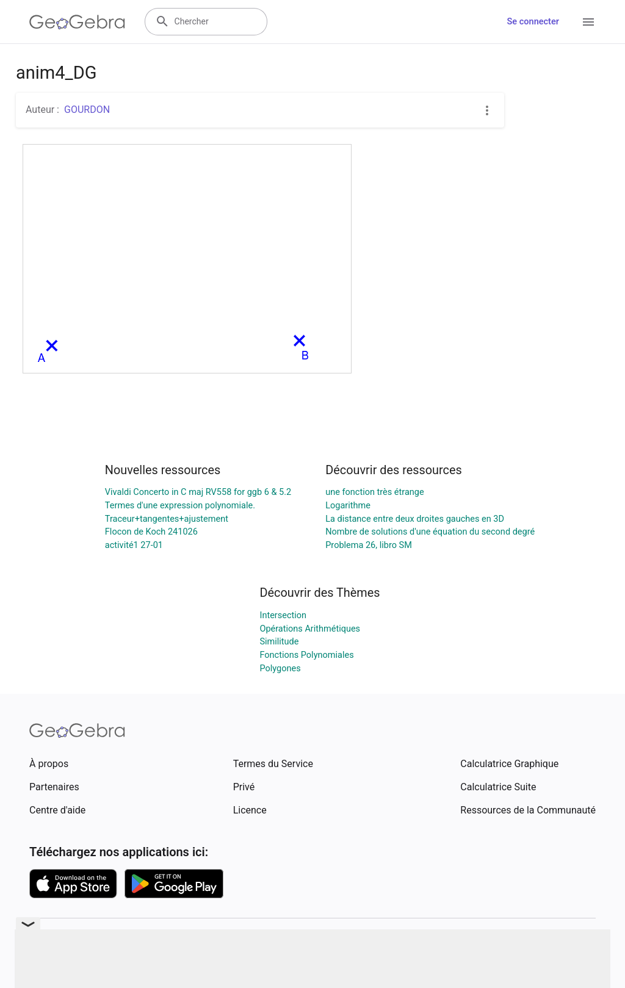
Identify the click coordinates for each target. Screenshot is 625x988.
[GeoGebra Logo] (77, 22)
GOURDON (87, 109)
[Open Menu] (588, 22)
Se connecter (533, 21)
